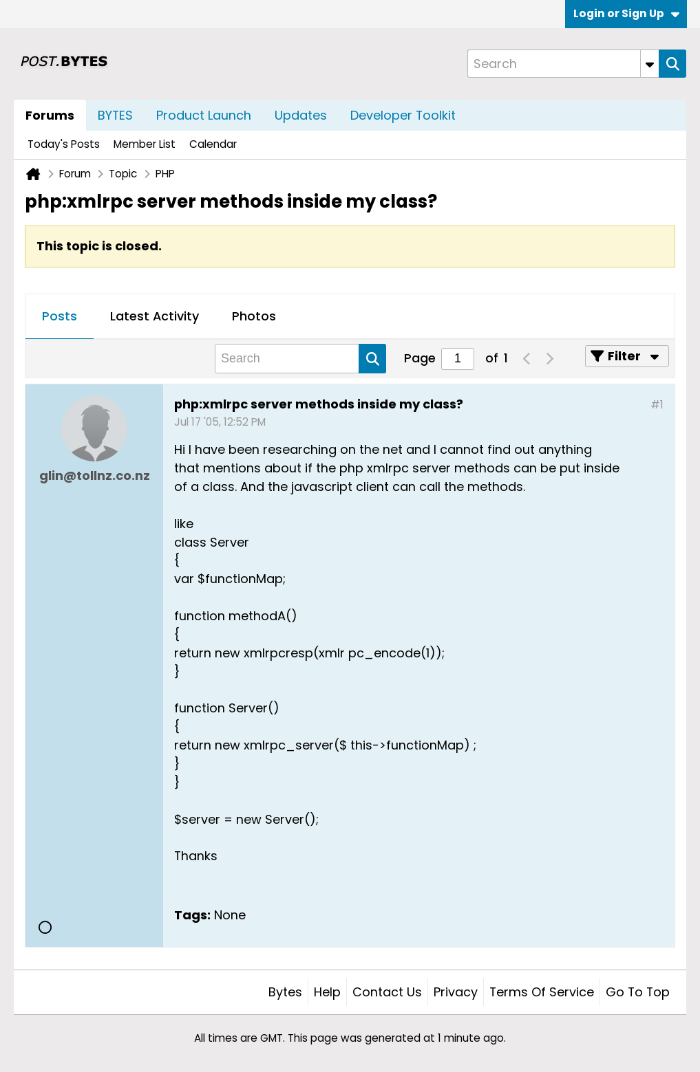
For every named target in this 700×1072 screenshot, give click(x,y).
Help (327, 991)
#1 (657, 404)
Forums (49, 115)
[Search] (563, 64)
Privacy (456, 991)
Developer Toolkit (403, 115)
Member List (145, 144)
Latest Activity (154, 316)
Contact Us (387, 991)
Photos (254, 316)
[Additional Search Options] (649, 64)
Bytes (285, 991)
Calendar (213, 144)
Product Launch (203, 115)
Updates (301, 115)
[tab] (59, 317)
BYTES (115, 115)
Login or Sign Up (626, 13)
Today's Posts (64, 144)
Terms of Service (541, 991)
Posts (59, 316)
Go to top (638, 991)
